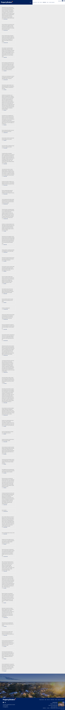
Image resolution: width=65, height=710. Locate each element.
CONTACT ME (32, 687)
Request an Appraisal (51, 2)
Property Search (35, 2)
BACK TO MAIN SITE (54, 706)
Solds (38, 2)
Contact (47, 2)
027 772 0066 (5, 705)
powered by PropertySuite (62, 709)
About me (41, 2)
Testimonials (44, 2)
